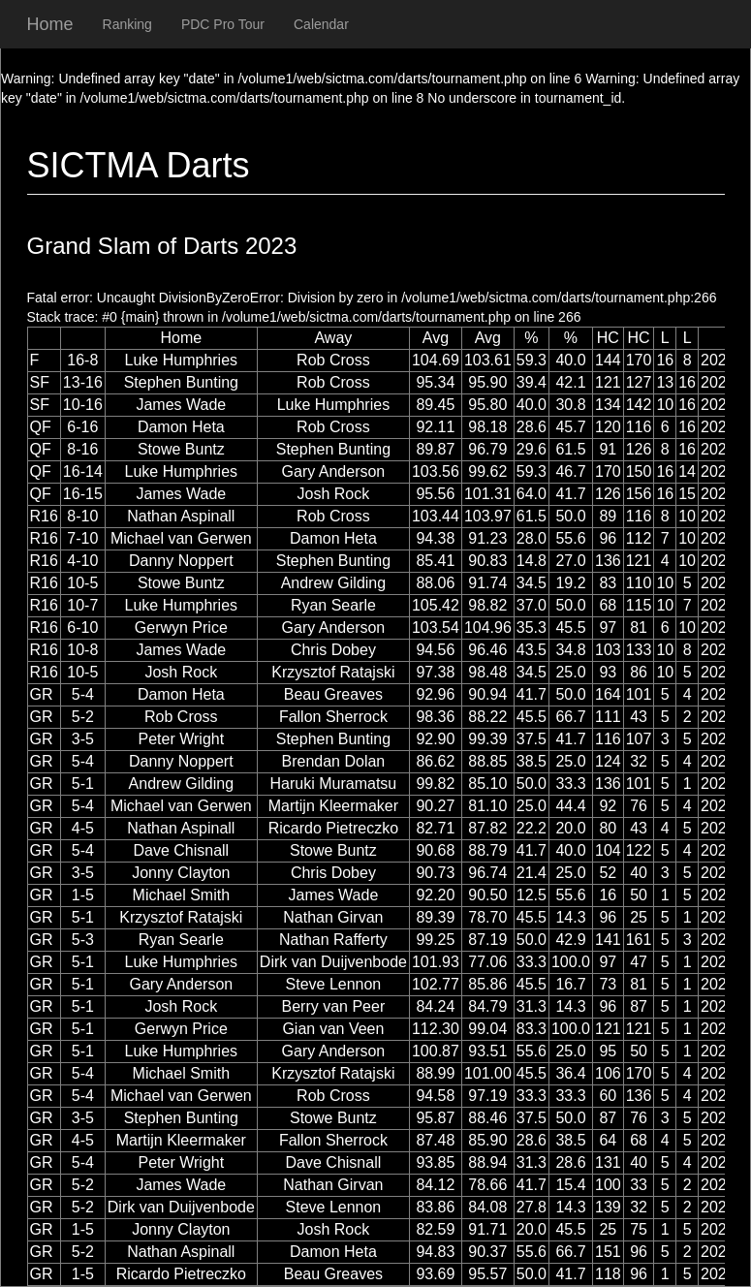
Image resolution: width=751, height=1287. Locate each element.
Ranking (127, 24)
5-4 (83, 694)
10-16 (83, 404)
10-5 (82, 583)
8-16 (82, 449)
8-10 (82, 516)
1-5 (83, 895)
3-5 (83, 739)
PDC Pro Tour (223, 24)
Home (50, 24)
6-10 (82, 627)
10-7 (82, 605)
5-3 (83, 939)
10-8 (82, 650)
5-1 (83, 783)
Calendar (321, 24)
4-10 (82, 560)
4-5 (83, 828)
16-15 (83, 494)
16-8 (82, 360)
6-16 (82, 427)
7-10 (82, 538)
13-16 (83, 382)
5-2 (83, 716)
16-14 (83, 471)
